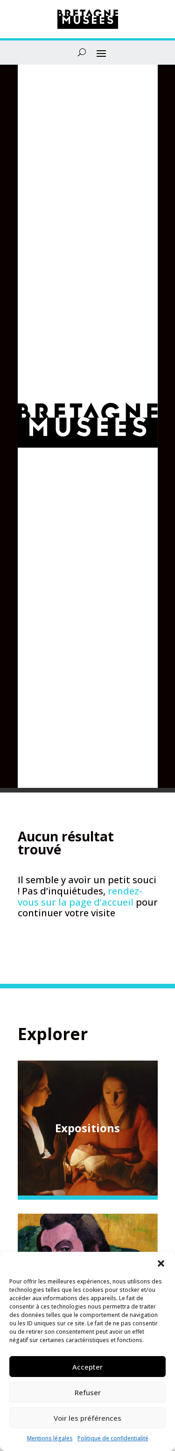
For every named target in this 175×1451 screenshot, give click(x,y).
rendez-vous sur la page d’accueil (80, 896)
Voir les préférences (87, 1418)
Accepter (87, 1366)
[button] (161, 1263)
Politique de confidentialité (112, 1438)
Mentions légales (50, 1438)
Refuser (88, 1392)
